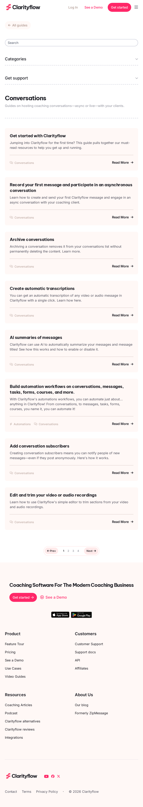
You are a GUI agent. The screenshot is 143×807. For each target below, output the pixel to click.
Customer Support (89, 644)
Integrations (14, 737)
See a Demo (93, 7)
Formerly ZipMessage (91, 713)
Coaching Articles (18, 705)
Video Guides (15, 676)
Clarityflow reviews (19, 729)
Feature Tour (14, 644)
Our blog (81, 705)
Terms (26, 792)
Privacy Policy (47, 792)
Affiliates (81, 668)
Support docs (85, 652)
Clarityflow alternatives (22, 721)
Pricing (10, 652)
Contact (11, 792)
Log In (73, 7)
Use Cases (13, 668)
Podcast (11, 713)
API (77, 660)
